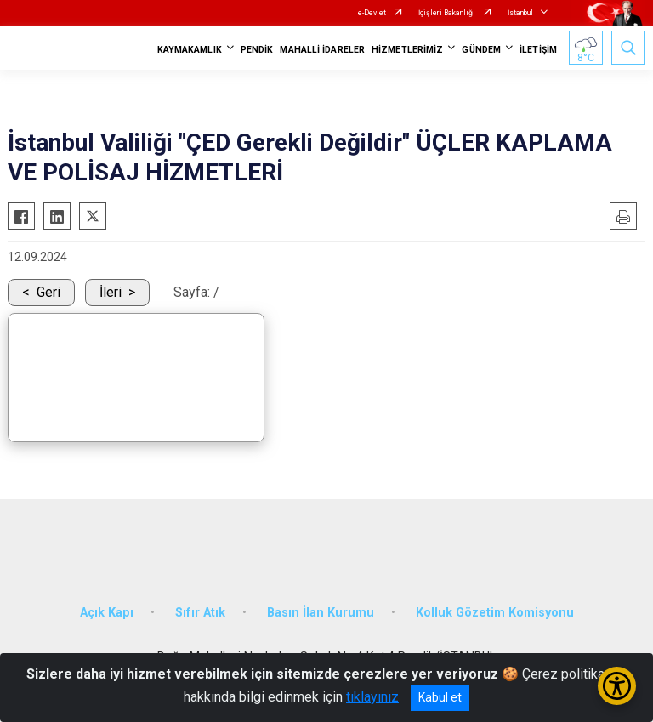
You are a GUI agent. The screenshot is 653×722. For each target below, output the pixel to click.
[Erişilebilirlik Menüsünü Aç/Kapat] (617, 686)
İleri (110, 292)
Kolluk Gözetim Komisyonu (495, 612)
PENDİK (257, 49)
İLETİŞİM (538, 49)
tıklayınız (372, 697)
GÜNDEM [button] (481, 49)
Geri (48, 292)
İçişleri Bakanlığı (446, 13)
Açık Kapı (106, 612)
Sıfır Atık (200, 612)
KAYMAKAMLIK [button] (189, 49)
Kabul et (440, 697)
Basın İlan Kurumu (320, 612)
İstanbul (520, 13)
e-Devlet (372, 13)
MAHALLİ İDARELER (322, 49)
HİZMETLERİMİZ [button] (407, 49)
